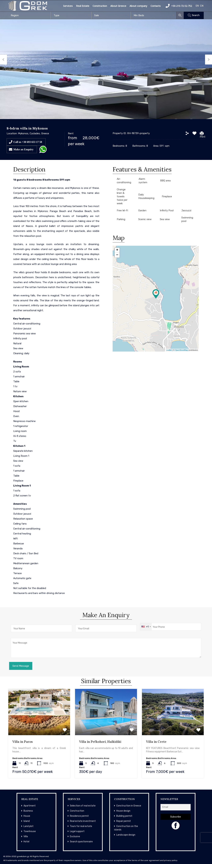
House (27, 816)
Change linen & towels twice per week (122, 196)
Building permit (124, 816)
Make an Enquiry (23, 149)
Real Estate (82, 5)
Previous (3, 59)
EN (197, 5)
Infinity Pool (167, 210)
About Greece (118, 5)
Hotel (26, 841)
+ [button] (117, 250)
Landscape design (125, 834)
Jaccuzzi (186, 210)
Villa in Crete (156, 742)
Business (28, 810)
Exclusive (75, 836)
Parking (121, 219)
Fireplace (167, 196)
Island (27, 821)
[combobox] (29, 15)
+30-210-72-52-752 (179, 6)
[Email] (175, 807)
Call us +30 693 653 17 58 (27, 142)
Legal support (77, 831)
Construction (100, 5)
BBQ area (165, 180)
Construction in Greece (128, 805)
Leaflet (169, 350)
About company (138, 5)
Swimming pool (187, 219)
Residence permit (79, 816)
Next (208, 59)
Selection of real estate (83, 805)
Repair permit (123, 821)
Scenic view (145, 219)
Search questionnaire (81, 841)
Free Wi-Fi (122, 210)
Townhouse (30, 831)
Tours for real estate (81, 826)
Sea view (165, 219)
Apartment (30, 805)
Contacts (156, 5)
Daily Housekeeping (146, 196)
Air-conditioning (124, 180)
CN (201, 5)
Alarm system (143, 180)
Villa (26, 836)
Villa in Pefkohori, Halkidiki (100, 742)
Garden (142, 210)
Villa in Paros (22, 742)
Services (68, 5)
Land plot (28, 826)
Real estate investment (83, 821)
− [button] (117, 255)
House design (123, 810)
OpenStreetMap (181, 350)
